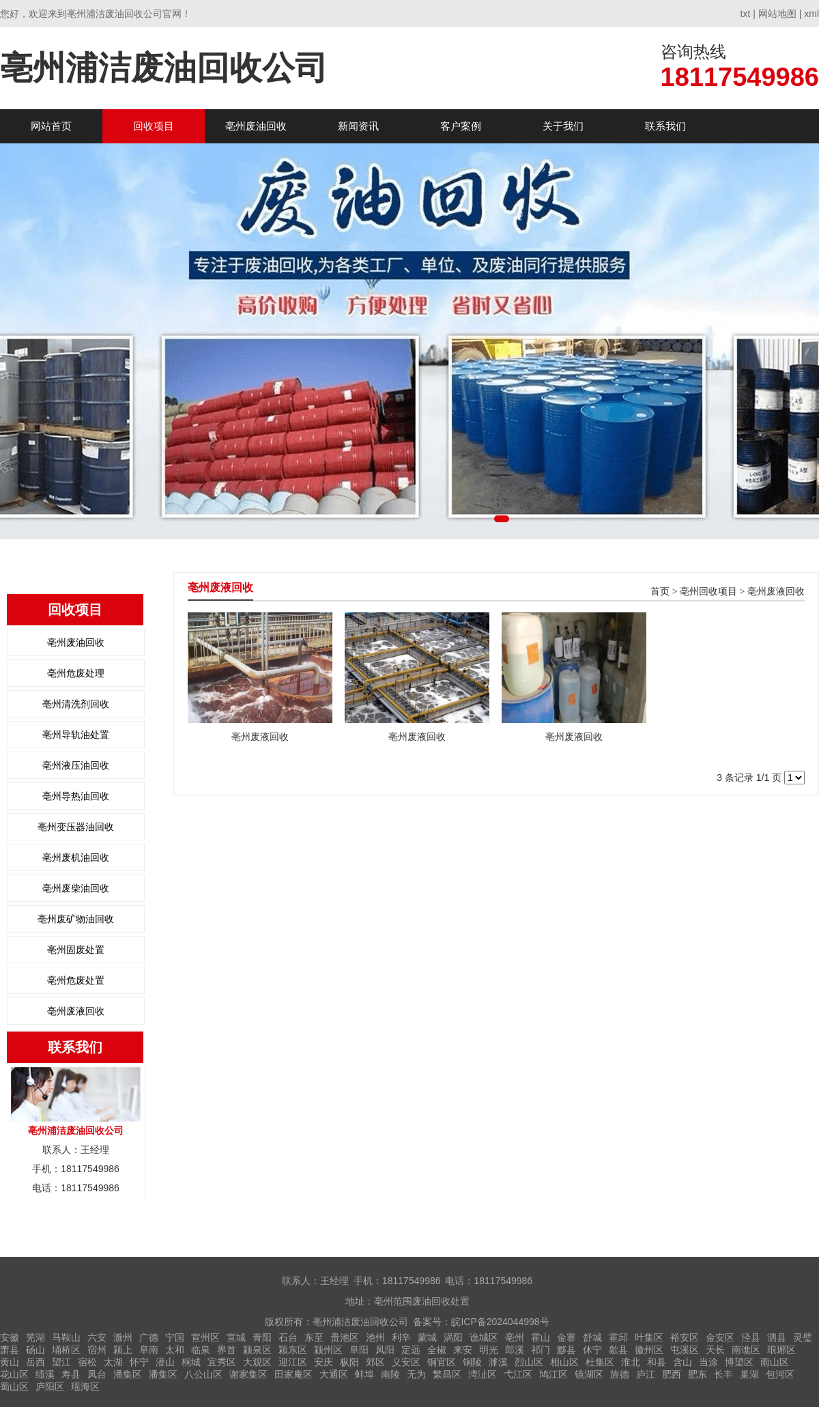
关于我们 (563, 126)
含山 (682, 1361)
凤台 (96, 1374)
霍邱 (618, 1337)
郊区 (375, 1361)
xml (811, 13)
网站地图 (777, 13)
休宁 (592, 1349)
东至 (314, 1337)
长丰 (723, 1374)
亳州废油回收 (256, 126)
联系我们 (665, 126)
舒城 (592, 1337)
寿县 (71, 1374)
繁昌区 (447, 1374)
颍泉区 (257, 1349)
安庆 (323, 1361)
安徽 (9, 1337)
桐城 (191, 1361)
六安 (96, 1337)
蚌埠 (364, 1374)
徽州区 (649, 1349)
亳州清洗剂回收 (75, 703)
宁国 (174, 1337)
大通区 (333, 1374)
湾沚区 (482, 1374)
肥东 (697, 1374)
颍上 (122, 1349)
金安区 (720, 1337)
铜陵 (472, 1361)
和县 (656, 1361)
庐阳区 (49, 1386)
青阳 (262, 1337)
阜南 (148, 1349)
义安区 (406, 1361)
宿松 (87, 1361)
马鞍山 (66, 1337)
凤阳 (384, 1349)
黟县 (566, 1349)
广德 (148, 1337)
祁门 (540, 1349)
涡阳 (453, 1337)
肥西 (671, 1374)
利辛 (401, 1337)
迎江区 (292, 1361)
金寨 (566, 1337)
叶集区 (649, 1337)
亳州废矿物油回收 (76, 918)
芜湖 (35, 1337)
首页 (660, 591)
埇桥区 (66, 1349)
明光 (488, 1349)
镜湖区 (589, 1374)
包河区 (780, 1374)
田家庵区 (293, 1374)
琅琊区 (781, 1349)
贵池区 (344, 1337)
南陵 (390, 1374)
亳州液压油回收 (75, 765)
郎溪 (514, 1349)
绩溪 (45, 1374)
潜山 (165, 1361)
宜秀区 (221, 1361)
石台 (288, 1337)
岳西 (35, 1361)
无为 (416, 1374)
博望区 (739, 1361)
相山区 (564, 1361)
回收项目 (153, 126)
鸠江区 (553, 1374)
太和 (174, 1349)
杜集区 (600, 1361)
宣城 (236, 1337)
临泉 (200, 1349)
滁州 (122, 1337)
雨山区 (774, 1361)
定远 (410, 1349)
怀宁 (139, 1361)
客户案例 (460, 126)
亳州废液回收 (75, 1011)
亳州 (514, 1337)
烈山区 (529, 1361)
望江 (61, 1361)
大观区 (257, 1361)
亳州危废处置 (75, 980)
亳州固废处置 (75, 949)
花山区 (14, 1374)
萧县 (9, 1349)
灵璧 (802, 1337)
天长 (715, 1349)
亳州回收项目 (708, 591)
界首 (226, 1349)
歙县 (618, 1349)
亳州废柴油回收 (75, 888)
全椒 (436, 1349)
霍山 (540, 1337)
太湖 (113, 1361)
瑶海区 (85, 1386)
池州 (375, 1337)
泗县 (776, 1337)
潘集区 (127, 1374)
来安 (462, 1349)
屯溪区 (684, 1349)
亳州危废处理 (75, 673)
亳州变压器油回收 (76, 826)
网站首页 (51, 126)
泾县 (750, 1337)
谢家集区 (248, 1374)
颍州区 (328, 1349)
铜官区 (441, 1361)
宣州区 (205, 1337)
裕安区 (684, 1337)
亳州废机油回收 (75, 857)
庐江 (645, 1374)
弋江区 (518, 1374)
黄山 (9, 1361)
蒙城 (427, 1337)
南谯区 (746, 1349)
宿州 (96, 1349)
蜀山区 (14, 1386)
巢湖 (749, 1374)
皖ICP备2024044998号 (500, 1321)
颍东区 (292, 1349)
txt (746, 13)
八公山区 (203, 1374)
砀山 (35, 1349)
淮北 (630, 1361)
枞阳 (349, 1361)
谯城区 (484, 1337)
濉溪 (498, 1361)
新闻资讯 (358, 126)
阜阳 (359, 1349)
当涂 (708, 1361)
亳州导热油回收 (75, 796)
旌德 (619, 1374)
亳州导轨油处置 (75, 734)
